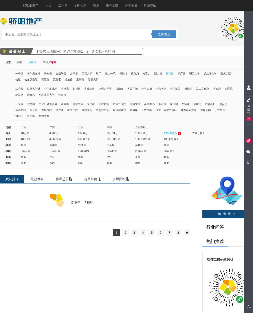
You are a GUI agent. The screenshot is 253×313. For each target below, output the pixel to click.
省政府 (217, 88)
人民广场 (132, 88)
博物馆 (123, 73)
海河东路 (135, 104)
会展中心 (149, 104)
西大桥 (158, 73)
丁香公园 (219, 110)
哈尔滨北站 (50, 88)
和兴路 (170, 73)
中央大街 (146, 88)
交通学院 (61, 73)
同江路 (45, 79)
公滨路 (186, 104)
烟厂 (98, 73)
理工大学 (194, 73)
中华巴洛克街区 (48, 104)
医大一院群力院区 (166, 110)
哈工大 (146, 73)
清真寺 (65, 104)
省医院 (229, 88)
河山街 (19, 116)
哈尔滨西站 (119, 110)
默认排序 (12, 179)
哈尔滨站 (175, 88)
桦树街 (48, 73)
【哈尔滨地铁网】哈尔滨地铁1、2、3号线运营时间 (75, 51)
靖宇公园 (78, 104)
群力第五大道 (188, 110)
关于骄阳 (131, 5)
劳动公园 (20, 110)
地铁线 (32, 62)
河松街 (31, 116)
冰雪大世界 (105, 88)
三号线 (19, 104)
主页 (49, 5)
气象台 (62, 94)
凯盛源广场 (102, 110)
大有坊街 (104, 104)
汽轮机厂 (210, 104)
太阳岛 (119, 88)
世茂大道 (89, 88)
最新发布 (37, 179)
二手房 (63, 5)
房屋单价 (92, 179)
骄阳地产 (31, 5)
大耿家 (65, 88)
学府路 (181, 73)
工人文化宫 (202, 88)
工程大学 (87, 73)
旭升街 (34, 110)
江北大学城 (33, 88)
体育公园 (205, 110)
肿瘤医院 (46, 110)
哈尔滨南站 (31, 79)
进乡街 (223, 104)
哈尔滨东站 (33, 73)
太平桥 (74, 73)
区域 (19, 62)
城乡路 (134, 110)
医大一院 (110, 73)
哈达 (18, 79)
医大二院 (225, 73)
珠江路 (19, 94)
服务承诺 (112, 5)
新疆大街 (93, 79)
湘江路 (162, 104)
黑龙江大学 (210, 73)
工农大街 (146, 110)
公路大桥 (44, 116)
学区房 (49, 62)
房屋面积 (120, 179)
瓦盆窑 (57, 79)
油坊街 (197, 104)
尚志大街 (161, 88)
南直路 (31, 94)
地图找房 (80, 5)
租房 (96, 5)
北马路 (31, 104)
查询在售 (164, 34)
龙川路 (77, 88)
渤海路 (80, 79)
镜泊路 (69, 79)
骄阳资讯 (150, 5)
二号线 (19, 88)
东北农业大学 (47, 94)
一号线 (19, 73)
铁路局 (135, 73)
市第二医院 (119, 104)
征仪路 (60, 110)
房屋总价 (64, 179)
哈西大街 (87, 110)
